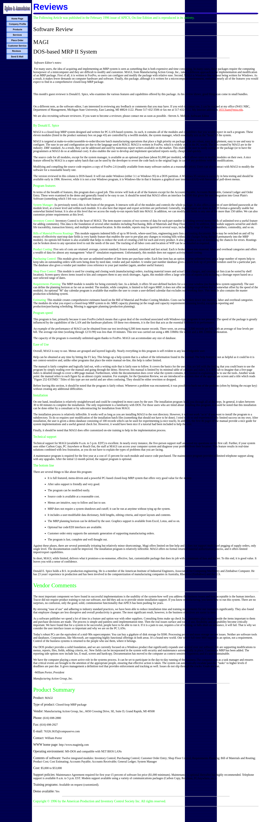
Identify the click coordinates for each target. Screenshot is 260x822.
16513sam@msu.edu (231, 109)
